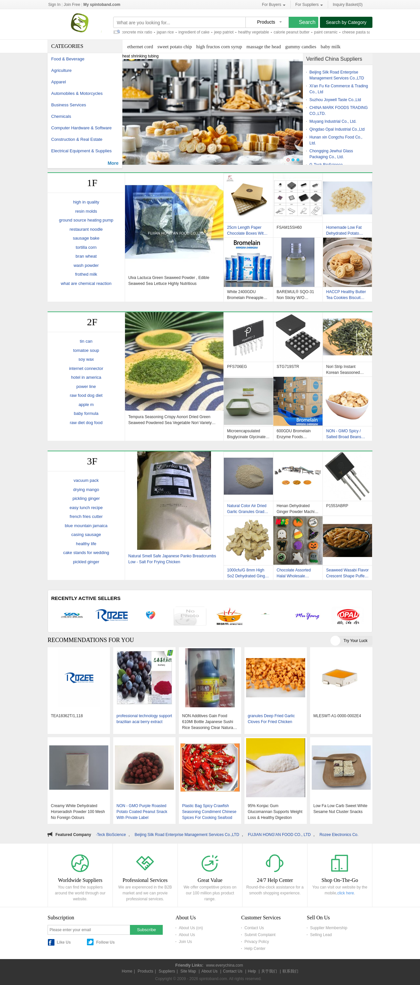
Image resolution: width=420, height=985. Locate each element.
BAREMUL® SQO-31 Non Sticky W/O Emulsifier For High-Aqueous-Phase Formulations (295, 294)
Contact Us (254, 928)
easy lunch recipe (86, 507)
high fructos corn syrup (219, 46)
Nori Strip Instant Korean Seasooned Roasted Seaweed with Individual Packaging (346, 369)
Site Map (188, 971)
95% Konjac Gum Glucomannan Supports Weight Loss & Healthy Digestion (275, 811)
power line (86, 386)
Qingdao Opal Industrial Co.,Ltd (337, 129)
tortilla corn (86, 247)
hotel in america (86, 377)
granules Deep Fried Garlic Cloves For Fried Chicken (271, 719)
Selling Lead (321, 934)
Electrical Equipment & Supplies (81, 150)
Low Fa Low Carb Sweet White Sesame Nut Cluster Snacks (340, 808)
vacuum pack (86, 480)
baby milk (330, 46)
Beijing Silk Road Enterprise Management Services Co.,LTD (192, 834)
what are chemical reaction (86, 283)
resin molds (86, 211)
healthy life (86, 543)
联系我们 (290, 971)
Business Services (68, 104)
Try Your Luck (356, 640)
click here (345, 893)
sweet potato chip (175, 46)
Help (252, 971)
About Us (187, 934)
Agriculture (61, 70)
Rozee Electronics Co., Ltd (348, 834)
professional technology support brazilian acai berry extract (144, 719)
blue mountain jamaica (86, 525)
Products (145, 971)
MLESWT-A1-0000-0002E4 (337, 716)
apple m (86, 404)
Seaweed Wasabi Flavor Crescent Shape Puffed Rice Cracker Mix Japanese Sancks (347, 573)
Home (127, 971)
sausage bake (86, 238)
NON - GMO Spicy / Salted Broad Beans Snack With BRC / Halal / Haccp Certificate (347, 434)
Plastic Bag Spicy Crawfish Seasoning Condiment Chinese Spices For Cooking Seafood (209, 811)
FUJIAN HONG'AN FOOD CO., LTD (284, 834)
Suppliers (166, 971)
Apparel (58, 81)
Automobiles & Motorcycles (77, 93)
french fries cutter (86, 516)
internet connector (86, 368)
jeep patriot (226, 32)
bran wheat (85, 256)
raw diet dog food (86, 422)
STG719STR (288, 366)
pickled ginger (86, 561)
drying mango (86, 489)
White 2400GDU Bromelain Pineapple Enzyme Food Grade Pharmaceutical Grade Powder (246, 294)
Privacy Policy (256, 941)
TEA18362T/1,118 (67, 716)
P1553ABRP (337, 505)
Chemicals (61, 116)
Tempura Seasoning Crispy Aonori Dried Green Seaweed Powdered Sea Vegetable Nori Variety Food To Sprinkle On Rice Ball (170, 420)
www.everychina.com (224, 965)
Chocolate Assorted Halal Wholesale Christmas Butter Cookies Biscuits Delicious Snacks (294, 573)
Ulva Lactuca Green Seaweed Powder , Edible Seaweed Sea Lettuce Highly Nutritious (168, 280)
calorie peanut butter (294, 32)
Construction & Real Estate (76, 139)
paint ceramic (328, 32)
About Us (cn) (191, 928)
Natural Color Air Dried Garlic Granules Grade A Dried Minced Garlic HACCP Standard (246, 508)
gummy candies (300, 46)
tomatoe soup (86, 350)
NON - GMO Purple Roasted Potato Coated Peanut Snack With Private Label (141, 811)
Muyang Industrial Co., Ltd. (332, 121)
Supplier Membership (328, 928)
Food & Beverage (67, 58)
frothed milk (86, 274)
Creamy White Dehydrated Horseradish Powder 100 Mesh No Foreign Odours (78, 811)
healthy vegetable (256, 32)
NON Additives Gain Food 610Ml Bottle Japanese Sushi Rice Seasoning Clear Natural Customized (208, 722)
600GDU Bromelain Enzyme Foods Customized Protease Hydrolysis (295, 434)
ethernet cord (140, 46)
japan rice (168, 32)
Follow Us (105, 942)
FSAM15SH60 (289, 227)
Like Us (64, 942)
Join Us (185, 941)
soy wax (86, 359)
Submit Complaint (260, 934)
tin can (86, 341)
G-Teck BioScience (114, 834)
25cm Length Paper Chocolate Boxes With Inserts (246, 230)
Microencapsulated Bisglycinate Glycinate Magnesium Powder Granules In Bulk (246, 434)
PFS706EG (237, 366)
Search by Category (346, 22)
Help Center (254, 948)
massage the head (263, 46)
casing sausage (86, 534)
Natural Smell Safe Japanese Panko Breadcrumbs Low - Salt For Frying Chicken (172, 559)
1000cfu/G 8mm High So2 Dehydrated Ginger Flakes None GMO (247, 573)
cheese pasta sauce (362, 32)
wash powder (86, 265)
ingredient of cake (196, 32)
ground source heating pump (86, 220)
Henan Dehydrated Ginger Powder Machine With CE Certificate (298, 508)
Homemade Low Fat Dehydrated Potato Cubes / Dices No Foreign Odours (344, 230)
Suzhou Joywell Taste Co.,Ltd (335, 99)
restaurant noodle (86, 229)
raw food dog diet (86, 395)
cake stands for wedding (86, 552)
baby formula (86, 413)
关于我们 (269, 971)
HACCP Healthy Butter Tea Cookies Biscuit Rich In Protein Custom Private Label (346, 294)
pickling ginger (86, 498)
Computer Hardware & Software (81, 127)
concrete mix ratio (139, 32)
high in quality (86, 202)
